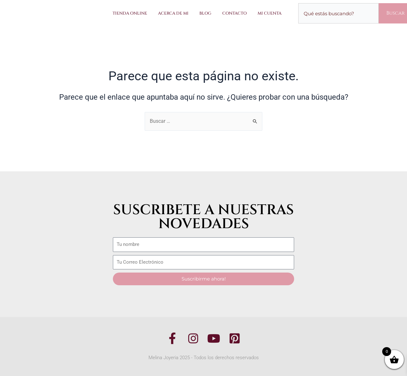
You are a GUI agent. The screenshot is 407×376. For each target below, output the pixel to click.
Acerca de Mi (173, 13)
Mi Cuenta (269, 13)
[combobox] (338, 13)
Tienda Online (130, 13)
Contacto (234, 13)
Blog (205, 13)
